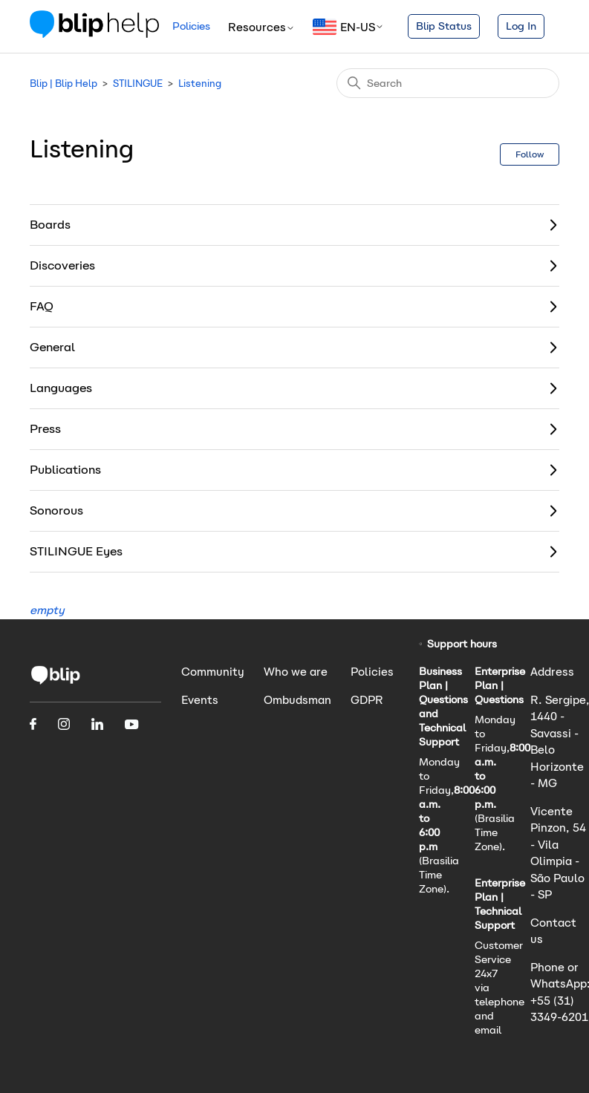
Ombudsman (297, 700)
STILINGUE (138, 83)
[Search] (447, 83)
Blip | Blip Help (63, 83)
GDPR (367, 700)
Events (199, 700)
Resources (261, 27)
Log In (521, 26)
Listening (199, 83)
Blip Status (444, 26)
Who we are (296, 672)
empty (47, 610)
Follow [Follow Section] (529, 154)
